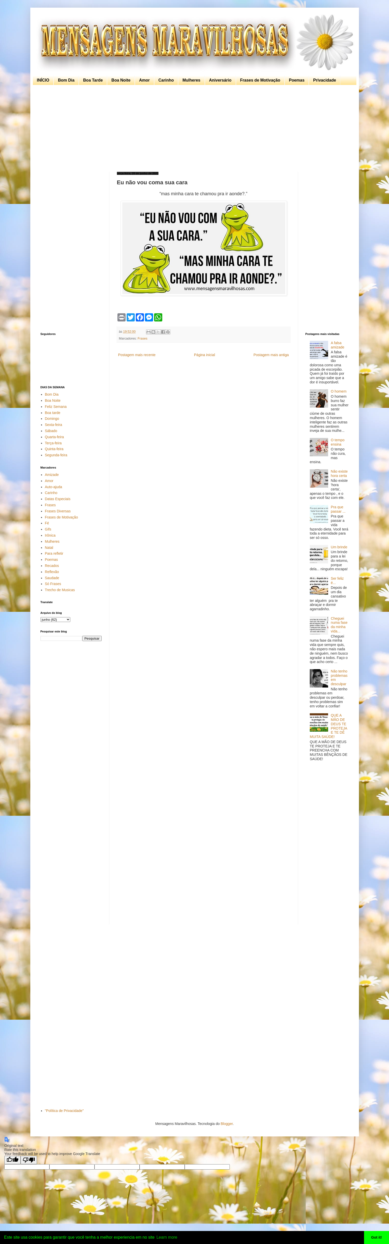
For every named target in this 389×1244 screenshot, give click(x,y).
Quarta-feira (54, 437)
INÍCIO (43, 80)
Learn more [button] (166, 1237)
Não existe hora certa (339, 473)
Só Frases (53, 584)
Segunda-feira (56, 455)
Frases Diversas (58, 511)
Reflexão (52, 572)
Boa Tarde (93, 80)
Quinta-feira (54, 449)
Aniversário (220, 80)
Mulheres (191, 80)
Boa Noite (120, 80)
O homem (338, 391)
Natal (49, 548)
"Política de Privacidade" (64, 1111)
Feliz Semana (56, 407)
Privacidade (324, 80)
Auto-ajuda (53, 487)
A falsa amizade (337, 345)
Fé (47, 523)
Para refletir (54, 553)
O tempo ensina (338, 442)
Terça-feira (53, 443)
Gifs (48, 529)
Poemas (296, 80)
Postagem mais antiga (271, 355)
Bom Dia (66, 80)
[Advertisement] (193, 128)
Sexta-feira (53, 425)
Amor (144, 80)
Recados (52, 566)
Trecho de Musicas (60, 590)
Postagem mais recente (137, 355)
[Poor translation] (29, 1160)
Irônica (50, 535)
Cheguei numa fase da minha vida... (339, 624)
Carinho (166, 80)
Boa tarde (52, 413)
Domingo (52, 419)
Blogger (227, 1124)
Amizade (52, 475)
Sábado (51, 431)
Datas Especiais (57, 499)
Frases (142, 338)
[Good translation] (12, 1160)
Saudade (52, 578)
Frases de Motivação (260, 80)
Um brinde (339, 547)
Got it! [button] (376, 1237)
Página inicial (204, 355)
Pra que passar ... (338, 509)
